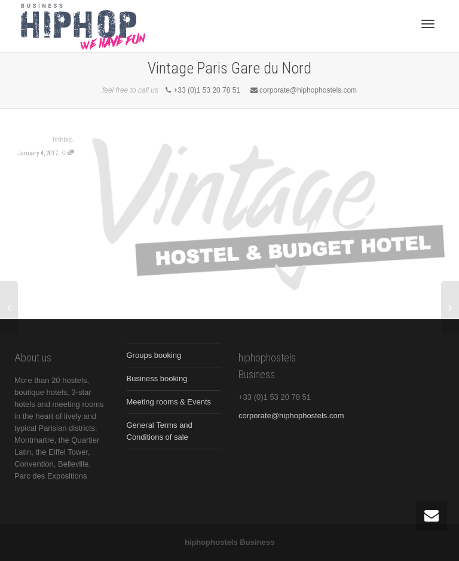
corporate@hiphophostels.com (291, 415)
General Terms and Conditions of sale (159, 431)
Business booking (157, 378)
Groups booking (154, 355)
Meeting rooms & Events (169, 401)
